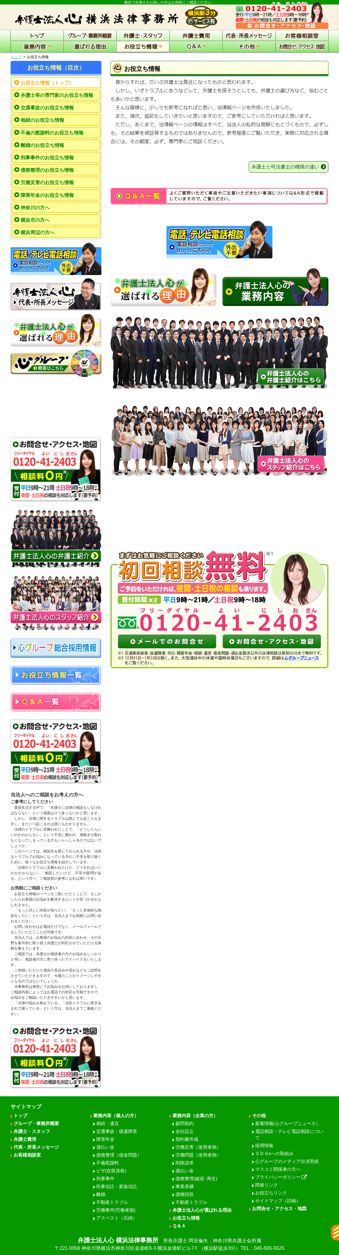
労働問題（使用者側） (198, 1154)
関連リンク (266, 1184)
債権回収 (185, 1194)
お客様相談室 (27, 1154)
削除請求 (185, 1162)
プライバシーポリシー (281, 1177)
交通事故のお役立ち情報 (47, 107)
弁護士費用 (25, 1139)
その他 (259, 1115)
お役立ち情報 (186, 1217)
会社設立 (185, 1131)
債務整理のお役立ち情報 (47, 170)
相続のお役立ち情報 (42, 120)
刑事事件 (105, 1178)
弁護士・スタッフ (32, 1131)
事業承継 (185, 1186)
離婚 (100, 1194)
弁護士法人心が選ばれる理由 (202, 1210)
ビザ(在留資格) (111, 1170)
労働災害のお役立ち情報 (47, 182)
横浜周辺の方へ (37, 232)
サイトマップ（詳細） (278, 1200)
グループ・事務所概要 (36, 1123)
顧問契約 (185, 1123)
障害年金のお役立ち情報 (47, 195)
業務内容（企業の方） (195, 1115)
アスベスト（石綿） (116, 1217)
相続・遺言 (107, 1123)
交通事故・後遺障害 (116, 1131)
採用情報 (264, 1145)
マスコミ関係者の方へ (278, 1169)
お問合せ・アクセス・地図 (279, 1208)
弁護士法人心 (169, 1244)
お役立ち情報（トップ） (47, 82)
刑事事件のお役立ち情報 (47, 157)
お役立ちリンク (271, 1192)
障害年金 (105, 1139)
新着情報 (287, 1123)
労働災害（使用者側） (198, 1147)
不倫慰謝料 (107, 1162)
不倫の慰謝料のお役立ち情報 (52, 132)
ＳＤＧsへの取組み (274, 1153)
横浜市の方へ (35, 220)
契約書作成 (187, 1139)
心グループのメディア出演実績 (287, 1161)
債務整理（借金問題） (119, 1154)
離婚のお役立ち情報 (42, 145)
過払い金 (105, 1147)
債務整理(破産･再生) (196, 1178)
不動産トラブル (112, 1202)
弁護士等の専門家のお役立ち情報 (57, 95)
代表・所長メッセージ (36, 1147)
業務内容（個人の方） (116, 1115)
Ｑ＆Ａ (179, 1225)
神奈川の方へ (35, 207)
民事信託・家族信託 (116, 1186)
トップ (16, 57)
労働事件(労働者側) (116, 1210)
